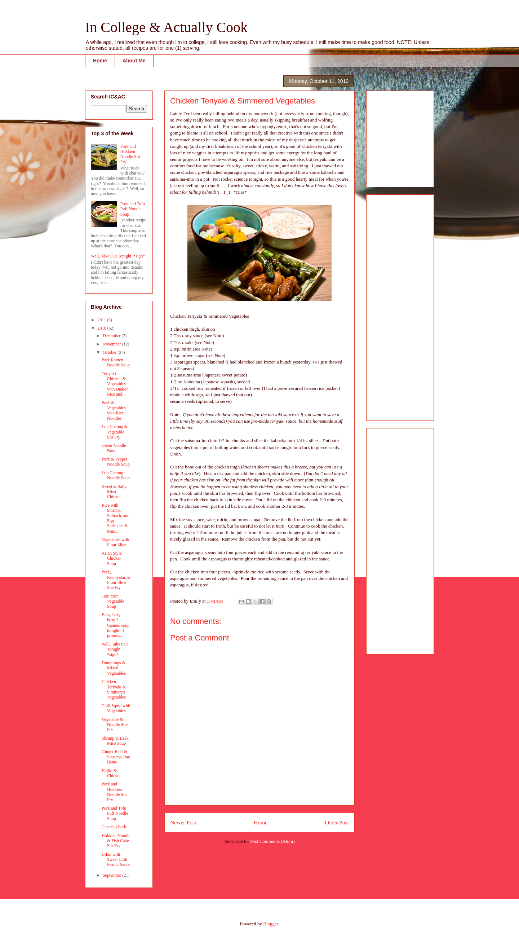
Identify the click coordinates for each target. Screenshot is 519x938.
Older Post (337, 822)
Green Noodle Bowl (114, 448)
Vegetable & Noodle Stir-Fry (115, 724)
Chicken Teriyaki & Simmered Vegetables (114, 689)
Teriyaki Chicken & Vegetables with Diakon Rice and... (115, 384)
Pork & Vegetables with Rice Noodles (114, 410)
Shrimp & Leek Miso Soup (115, 741)
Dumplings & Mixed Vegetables (114, 668)
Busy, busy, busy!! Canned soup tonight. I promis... (115, 625)
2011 (102, 319)
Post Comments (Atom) (272, 841)
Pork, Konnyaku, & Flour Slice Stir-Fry (116, 579)
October (110, 352)
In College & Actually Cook (166, 27)
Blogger (270, 923)
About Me (134, 60)
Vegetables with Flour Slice (115, 542)
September (112, 875)
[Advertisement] (393, 136)
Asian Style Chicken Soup (112, 558)
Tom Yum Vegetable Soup (113, 601)
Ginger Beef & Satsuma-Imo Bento (116, 757)
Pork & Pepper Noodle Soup (116, 462)
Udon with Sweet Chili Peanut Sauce (116, 859)
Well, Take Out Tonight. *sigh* (118, 256)
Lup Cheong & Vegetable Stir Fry (115, 432)
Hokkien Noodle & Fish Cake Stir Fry (116, 841)
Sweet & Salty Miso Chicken (114, 491)
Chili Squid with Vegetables (116, 708)
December (112, 335)
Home (100, 60)
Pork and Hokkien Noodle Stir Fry (130, 154)
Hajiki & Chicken (111, 773)
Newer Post (183, 822)
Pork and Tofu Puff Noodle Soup (132, 209)
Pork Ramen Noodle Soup (116, 362)
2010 (102, 328)
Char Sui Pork (114, 826)
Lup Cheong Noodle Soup (116, 475)
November (112, 344)
